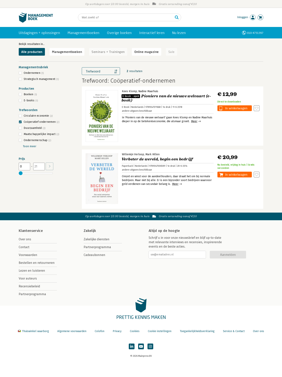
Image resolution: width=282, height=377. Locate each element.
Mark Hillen (152, 154)
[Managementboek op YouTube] (141, 346)
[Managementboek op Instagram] (150, 346)
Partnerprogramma (32, 294)
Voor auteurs (28, 278)
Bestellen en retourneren (37, 263)
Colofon (99, 331)
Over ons (25, 239)
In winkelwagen (236, 108)
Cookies (134, 331)
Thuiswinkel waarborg (34, 331)
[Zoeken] (125, 17)
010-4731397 (255, 32)
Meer (194, 121)
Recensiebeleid (29, 286)
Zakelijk (90, 231)
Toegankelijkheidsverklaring (197, 331)
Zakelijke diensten (96, 239)
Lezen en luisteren (32, 270)
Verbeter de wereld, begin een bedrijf (157, 159)
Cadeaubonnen (94, 255)
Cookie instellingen (159, 331)
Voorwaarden (28, 255)
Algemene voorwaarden (71, 331)
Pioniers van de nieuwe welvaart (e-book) (166, 98)
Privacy (117, 331)
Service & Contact (234, 331)
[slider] (21, 173)
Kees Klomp (129, 91)
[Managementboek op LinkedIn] (132, 346)
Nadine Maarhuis (148, 91)
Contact (24, 247)
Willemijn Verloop (133, 154)
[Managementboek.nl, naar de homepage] (36, 21)
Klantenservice (31, 231)
